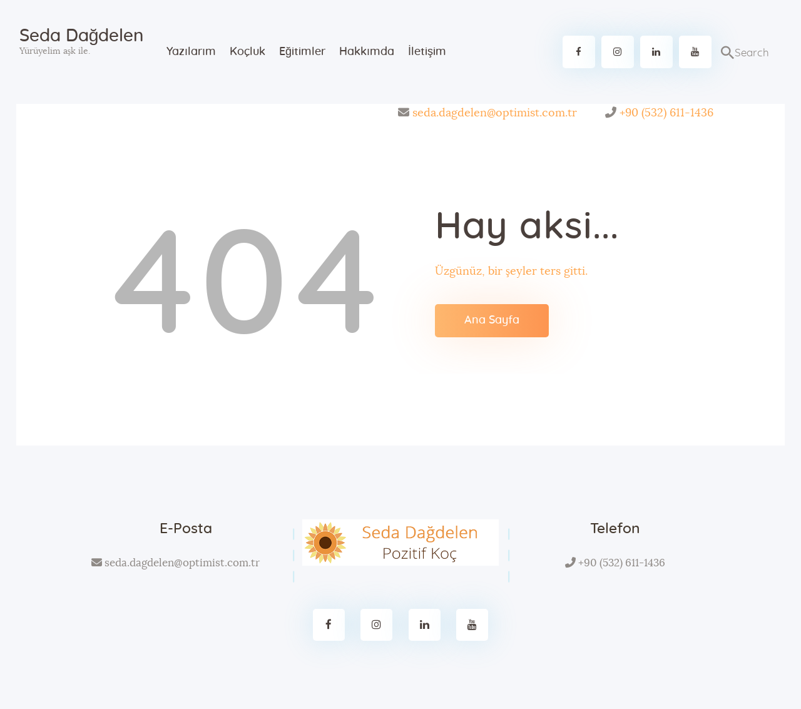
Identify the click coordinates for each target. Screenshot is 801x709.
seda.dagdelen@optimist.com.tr (494, 113)
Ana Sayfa (491, 320)
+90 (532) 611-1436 (666, 113)
